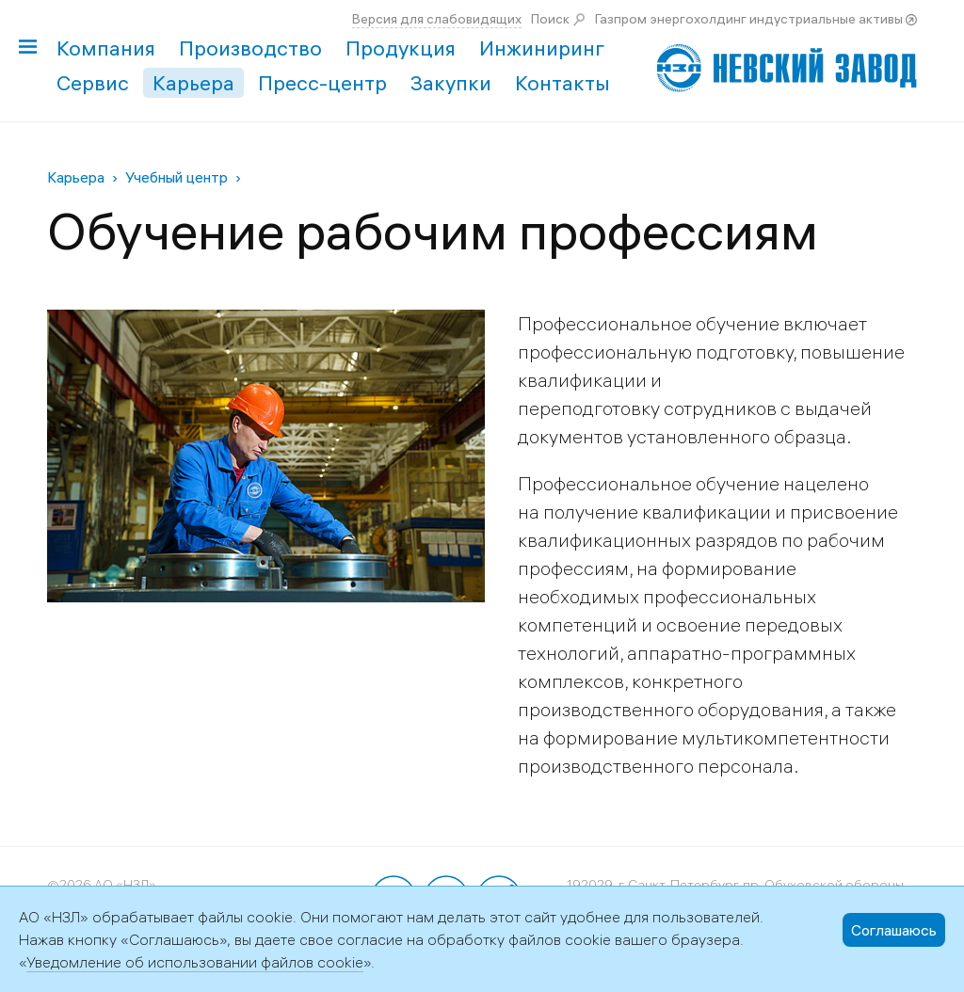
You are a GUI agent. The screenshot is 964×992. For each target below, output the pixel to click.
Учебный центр (176, 177)
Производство (250, 48)
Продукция (400, 48)
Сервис (92, 83)
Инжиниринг (541, 48)
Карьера (193, 83)
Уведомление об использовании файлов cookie (194, 961)
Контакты (562, 83)
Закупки (450, 83)
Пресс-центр (322, 83)
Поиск (550, 18)
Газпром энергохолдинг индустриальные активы (749, 18)
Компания (105, 48)
